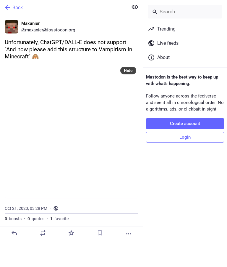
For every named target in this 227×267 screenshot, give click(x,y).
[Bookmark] (99, 232)
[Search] (185, 11)
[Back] (63, 7)
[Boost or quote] (42, 232)
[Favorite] (71, 232)
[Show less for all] (135, 7)
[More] (128, 233)
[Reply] (14, 232)
